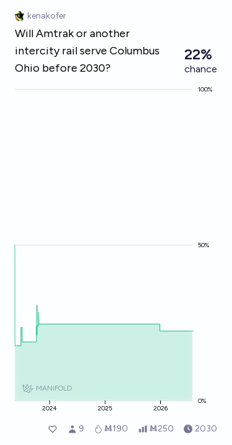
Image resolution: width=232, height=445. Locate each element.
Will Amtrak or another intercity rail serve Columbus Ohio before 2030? (87, 51)
